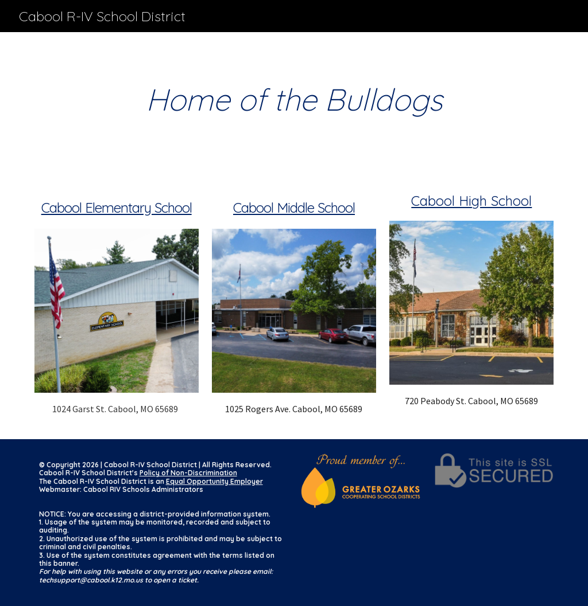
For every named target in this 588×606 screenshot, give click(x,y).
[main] (294, 99)
